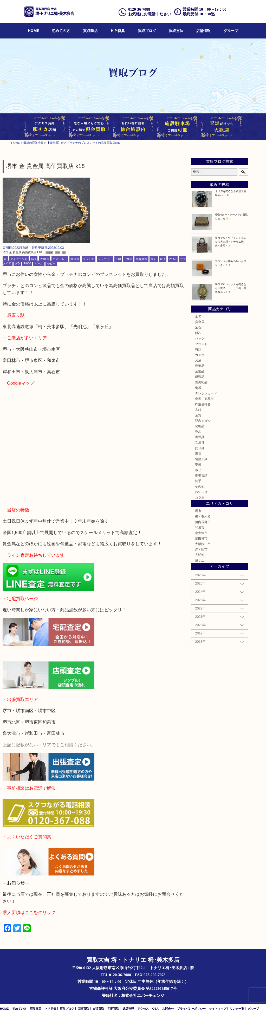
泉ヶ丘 (199, 560)
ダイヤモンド (18, 259)
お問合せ (168, 1008)
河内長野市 (203, 522)
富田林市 (201, 538)
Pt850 (173, 259)
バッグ (199, 338)
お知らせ (201, 492)
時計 (198, 349)
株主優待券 (203, 404)
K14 (162, 259)
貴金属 (74, 259)
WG (17, 263)
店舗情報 (203, 30)
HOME (33, 30)
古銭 (198, 409)
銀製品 (199, 376)
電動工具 (201, 459)
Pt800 (27, 263)
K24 (33, 259)
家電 (198, 453)
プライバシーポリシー (191, 1008)
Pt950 (128, 259)
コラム (199, 497)
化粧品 (199, 426)
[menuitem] (33, 30)
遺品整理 (128, 1008)
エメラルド (60, 259)
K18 (118, 259)
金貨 (198, 415)
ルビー (51, 263)
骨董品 (199, 365)
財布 (198, 333)
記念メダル (203, 420)
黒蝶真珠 (141, 259)
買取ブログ (147, 30)
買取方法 (176, 30)
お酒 (198, 360)
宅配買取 (113, 1008)
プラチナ (88, 259)
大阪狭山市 (203, 544)
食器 (198, 388)
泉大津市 (201, 533)
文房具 (199, 442)
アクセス (143, 1008)
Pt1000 (44, 259)
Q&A (155, 1008)
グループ (231, 30)
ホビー (199, 470)
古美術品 (201, 382)
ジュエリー (105, 259)
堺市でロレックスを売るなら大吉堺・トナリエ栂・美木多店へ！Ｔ (230, 288)
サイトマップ (217, 1008)
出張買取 (98, 1008)
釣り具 (199, 448)
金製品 (199, 371)
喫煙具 (199, 437)
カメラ (199, 354)
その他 (199, 486)
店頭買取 (83, 1008)
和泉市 (199, 527)
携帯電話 (201, 475)
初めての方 (61, 30)
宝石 (154, 259)
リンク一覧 (237, 1008)
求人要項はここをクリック (29, 912)
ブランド (201, 344)
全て (198, 316)
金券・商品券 (204, 398)
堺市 (198, 510)
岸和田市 (201, 549)
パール (39, 263)
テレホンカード (206, 393)
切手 (198, 481)
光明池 (199, 554)
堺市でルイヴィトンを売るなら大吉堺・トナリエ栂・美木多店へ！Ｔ (230, 241)
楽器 (198, 464)
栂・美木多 (203, 516)
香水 (198, 431)
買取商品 (90, 30)
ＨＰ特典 (117, 30)
